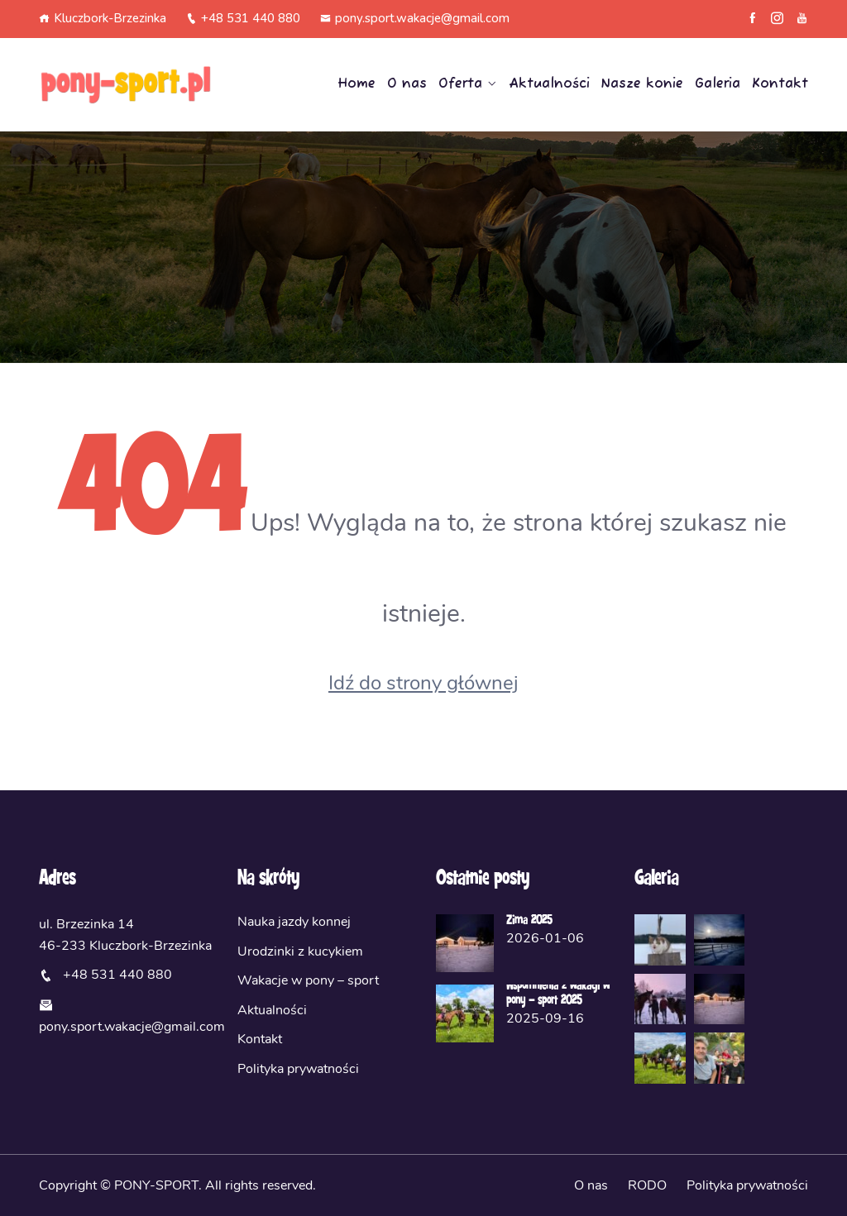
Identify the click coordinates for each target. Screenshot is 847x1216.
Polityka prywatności (298, 1069)
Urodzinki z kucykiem (300, 951)
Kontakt (780, 84)
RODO (647, 1185)
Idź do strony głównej (423, 683)
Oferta (460, 84)
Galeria (717, 84)
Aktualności (549, 84)
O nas (407, 84)
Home (356, 84)
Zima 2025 (529, 920)
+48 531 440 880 (243, 18)
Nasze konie (642, 84)
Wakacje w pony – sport (308, 980)
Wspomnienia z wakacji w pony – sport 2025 (558, 994)
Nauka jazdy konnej (294, 922)
